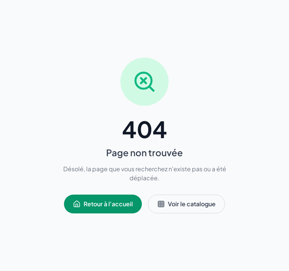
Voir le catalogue (186, 204)
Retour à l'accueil (103, 204)
